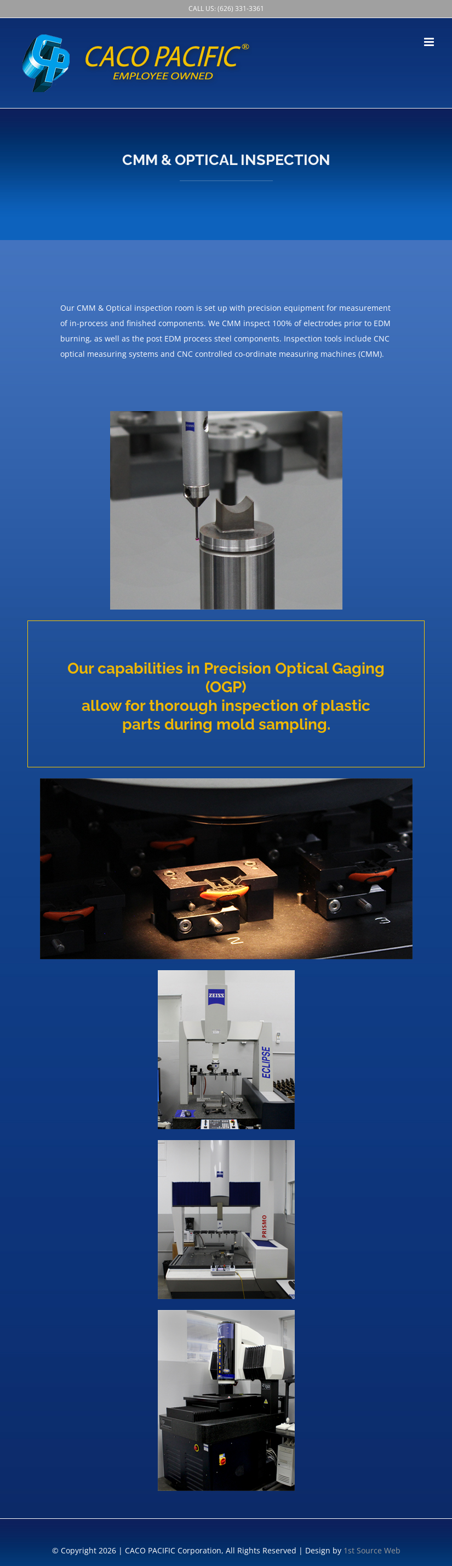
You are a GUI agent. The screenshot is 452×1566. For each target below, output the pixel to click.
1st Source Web (372, 1550)
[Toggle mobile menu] (430, 42)
